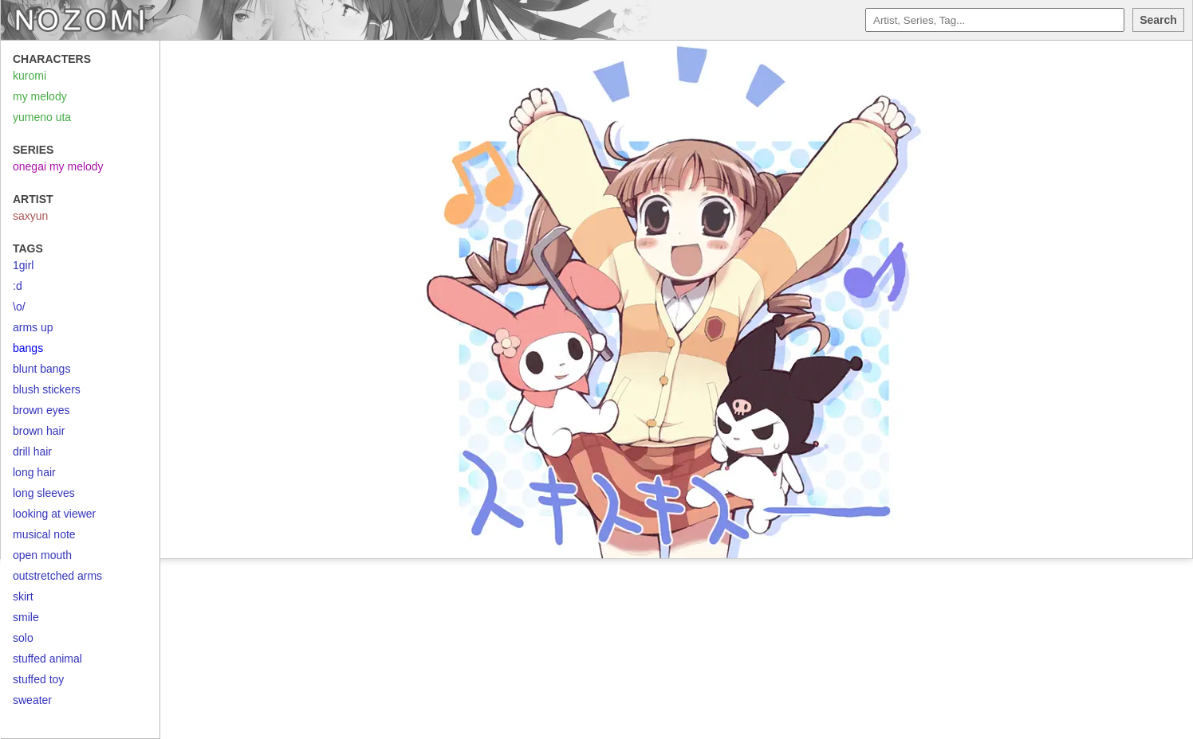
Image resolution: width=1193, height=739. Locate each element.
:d (17, 286)
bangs (28, 348)
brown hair (39, 430)
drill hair (32, 451)
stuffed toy (38, 679)
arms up (33, 327)
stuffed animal (47, 658)
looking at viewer (54, 513)
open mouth (42, 555)
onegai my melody (58, 166)
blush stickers (47, 389)
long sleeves (44, 493)
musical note (44, 534)
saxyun (30, 215)
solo (23, 637)
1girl (23, 265)
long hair (34, 472)
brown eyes (41, 410)
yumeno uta (42, 117)
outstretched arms (57, 575)
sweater (32, 700)
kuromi (29, 75)
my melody (40, 96)
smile (26, 617)
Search (1158, 20)
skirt (23, 596)
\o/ (19, 306)
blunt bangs (41, 368)
